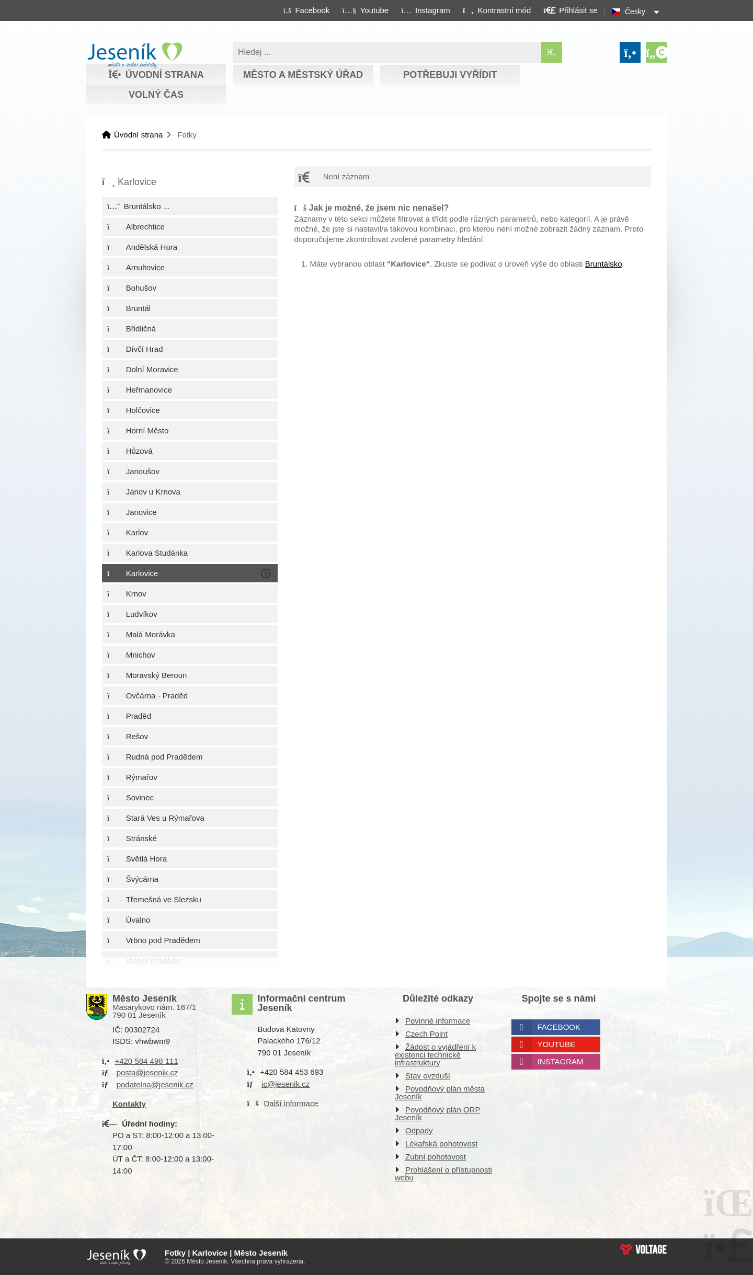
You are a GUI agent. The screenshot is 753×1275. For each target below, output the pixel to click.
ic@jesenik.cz (285, 1083)
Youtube (557, 1044)
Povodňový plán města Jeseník (440, 1092)
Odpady (419, 1130)
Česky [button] (635, 11)
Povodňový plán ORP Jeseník (437, 1113)
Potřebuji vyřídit (450, 75)
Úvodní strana (134, 55)
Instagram (561, 1061)
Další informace (291, 1103)
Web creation (643, 1249)
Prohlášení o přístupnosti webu (443, 1173)
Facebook (559, 1027)
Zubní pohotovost (435, 1156)
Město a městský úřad (303, 75)
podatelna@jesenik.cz (155, 1084)
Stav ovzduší (427, 1075)
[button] (496, 10)
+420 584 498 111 (146, 1060)
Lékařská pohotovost (441, 1143)
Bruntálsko (603, 263)
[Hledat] (551, 52)
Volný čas (156, 94)
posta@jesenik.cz (147, 1072)
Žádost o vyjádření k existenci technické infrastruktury (435, 1054)
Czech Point (426, 1033)
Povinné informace (437, 1020)
